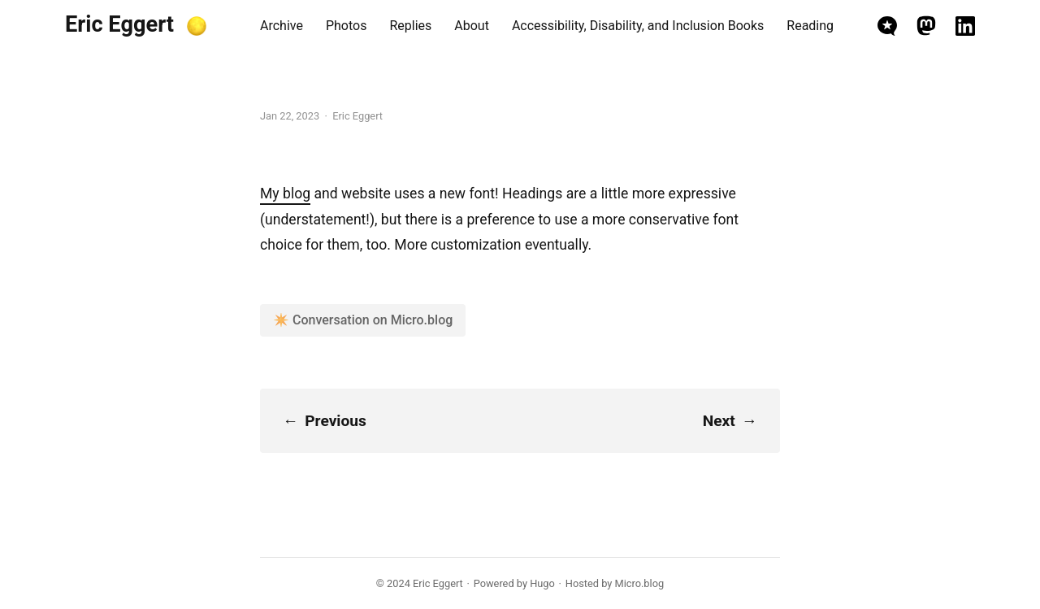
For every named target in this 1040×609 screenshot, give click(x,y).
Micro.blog (640, 583)
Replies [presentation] (410, 25)
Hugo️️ (542, 583)
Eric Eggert (119, 24)
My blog (285, 193)
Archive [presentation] (281, 25)
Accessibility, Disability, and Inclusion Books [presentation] (638, 25)
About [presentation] (471, 25)
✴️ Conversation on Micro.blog (363, 320)
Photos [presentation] (346, 25)
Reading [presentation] (810, 25)
